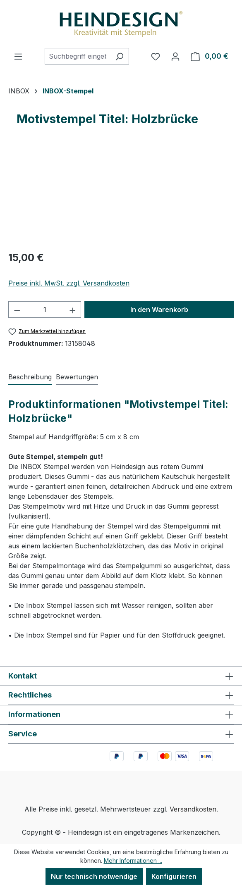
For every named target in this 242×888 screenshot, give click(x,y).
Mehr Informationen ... (133, 860)
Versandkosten (193, 809)
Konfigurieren (173, 876)
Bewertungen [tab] (77, 377)
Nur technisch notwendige (94, 876)
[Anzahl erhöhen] (72, 309)
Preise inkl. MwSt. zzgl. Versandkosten (68, 283)
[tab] (30, 377)
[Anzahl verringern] (17, 309)
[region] (121, 196)
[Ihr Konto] (175, 56)
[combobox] (77, 56)
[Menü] (18, 56)
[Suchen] (119, 56)
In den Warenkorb (159, 309)
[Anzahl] (45, 309)
